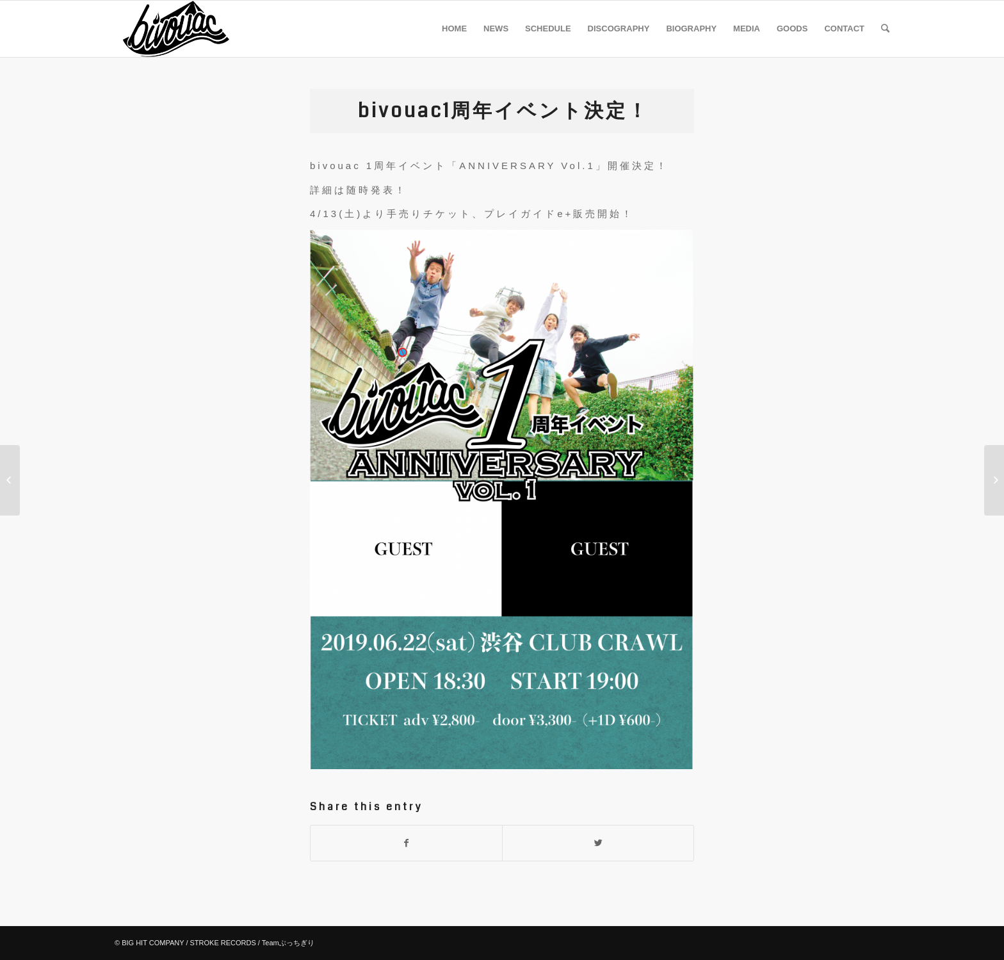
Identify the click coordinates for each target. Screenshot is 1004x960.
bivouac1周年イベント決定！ (503, 110)
